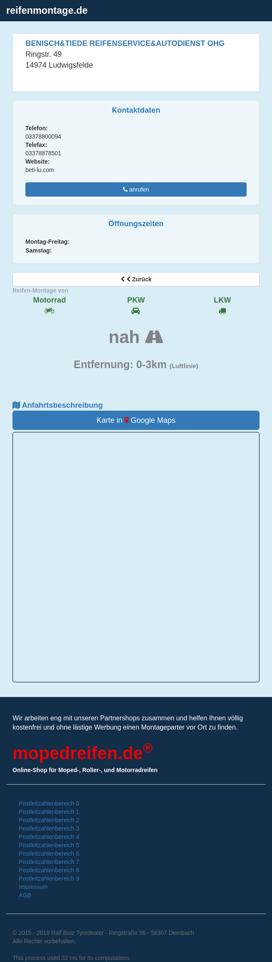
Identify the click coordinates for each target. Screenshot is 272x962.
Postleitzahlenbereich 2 (49, 820)
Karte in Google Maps (135, 420)
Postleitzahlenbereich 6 (49, 853)
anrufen (136, 189)
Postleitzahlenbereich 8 (49, 870)
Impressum (33, 887)
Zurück (136, 279)
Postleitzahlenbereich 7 (49, 861)
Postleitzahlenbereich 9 (49, 878)
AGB (25, 895)
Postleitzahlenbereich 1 (49, 811)
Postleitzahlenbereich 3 (49, 828)
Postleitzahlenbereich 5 (49, 845)
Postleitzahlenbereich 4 (49, 836)
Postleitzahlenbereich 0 (49, 803)
